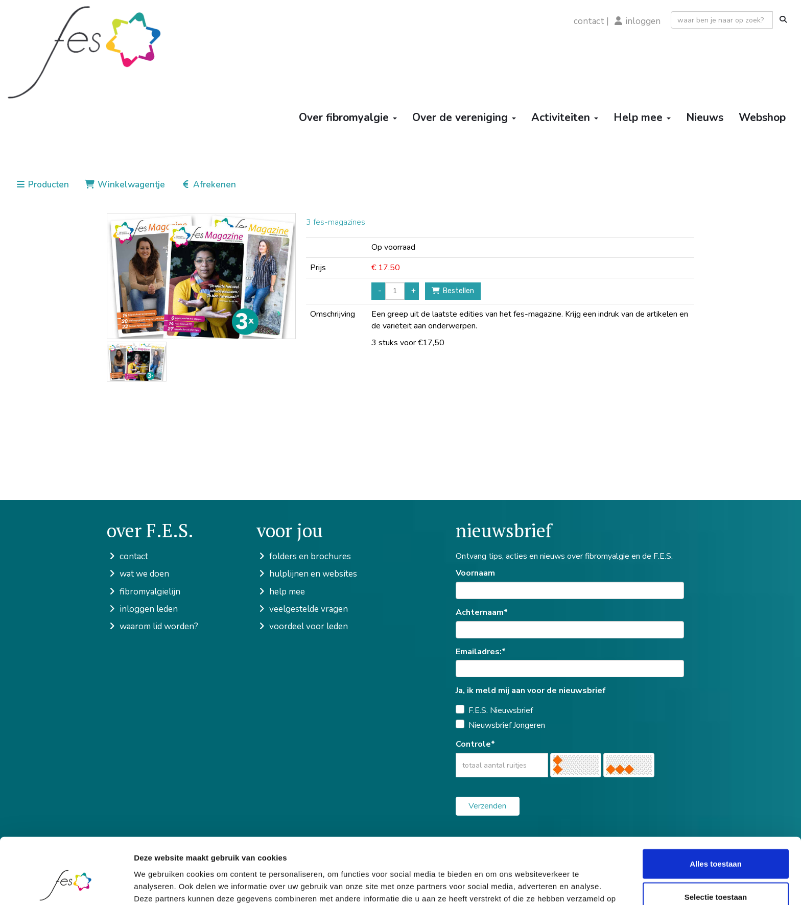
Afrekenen (208, 184)
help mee (280, 592)
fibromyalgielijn (143, 592)
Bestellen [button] (453, 291)
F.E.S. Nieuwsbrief (500, 710)
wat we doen (138, 574)
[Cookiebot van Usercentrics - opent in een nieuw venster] (66, 885)
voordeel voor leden (302, 626)
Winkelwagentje (124, 184)
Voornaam (475, 573)
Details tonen (552, 884)
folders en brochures (303, 556)
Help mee (642, 117)
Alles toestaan (716, 804)
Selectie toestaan (716, 838)
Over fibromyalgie (348, 117)
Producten (42, 184)
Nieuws (704, 117)
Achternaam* (482, 612)
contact (589, 21)
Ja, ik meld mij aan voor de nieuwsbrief (531, 690)
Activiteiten (564, 117)
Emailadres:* (481, 651)
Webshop (762, 117)
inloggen (643, 21)
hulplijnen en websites (306, 574)
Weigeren (715, 871)
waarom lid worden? (152, 626)
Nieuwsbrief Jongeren (506, 725)
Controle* (475, 744)
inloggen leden (142, 609)
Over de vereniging (464, 117)
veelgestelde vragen (302, 609)
